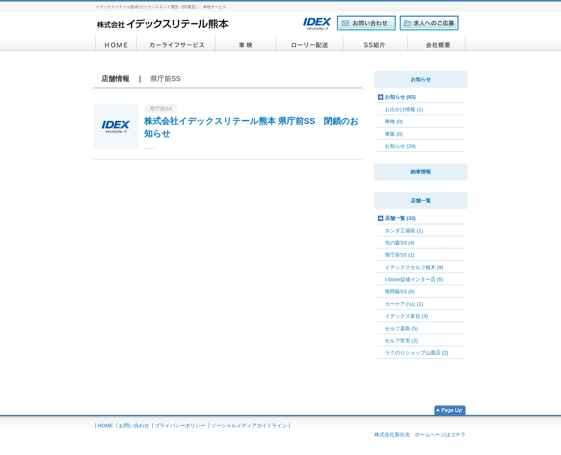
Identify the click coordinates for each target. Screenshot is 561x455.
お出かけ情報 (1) (404, 109)
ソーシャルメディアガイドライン (249, 425)
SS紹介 (375, 43)
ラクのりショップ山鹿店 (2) (416, 353)
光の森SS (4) (400, 243)
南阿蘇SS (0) (400, 291)
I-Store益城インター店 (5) (414, 279)
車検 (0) (394, 121)
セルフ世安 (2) (401, 340)
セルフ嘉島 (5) (401, 328)
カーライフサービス (176, 43)
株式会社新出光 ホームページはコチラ (420, 434)
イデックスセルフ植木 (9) (414, 267)
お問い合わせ (134, 425)
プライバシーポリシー (180, 425)
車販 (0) (394, 134)
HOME (116, 43)
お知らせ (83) (400, 97)
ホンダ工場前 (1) (404, 231)
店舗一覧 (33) (400, 218)
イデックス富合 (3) (406, 316)
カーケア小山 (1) (404, 304)
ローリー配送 (309, 43)
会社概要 (437, 43)
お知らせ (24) (400, 146)
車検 (245, 43)
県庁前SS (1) (400, 255)
